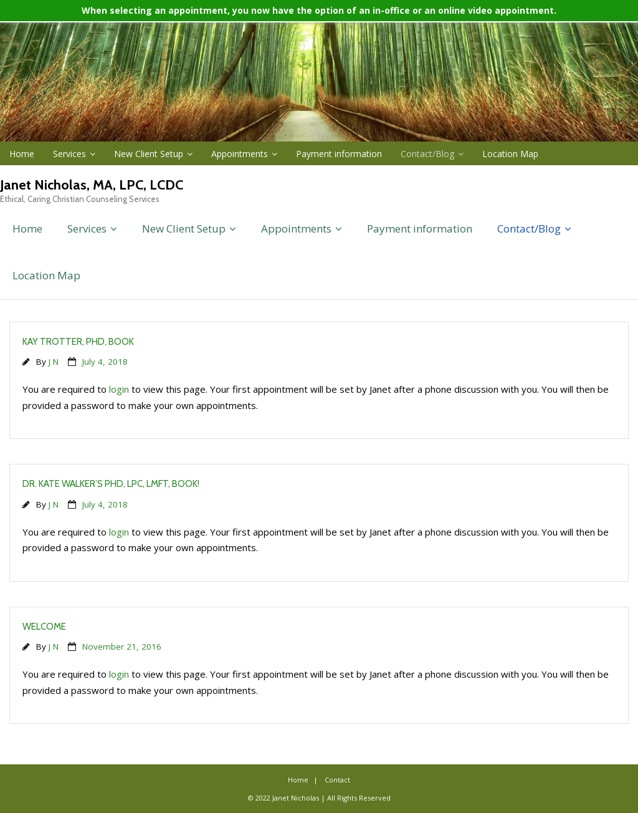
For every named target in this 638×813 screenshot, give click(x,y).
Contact (337, 779)
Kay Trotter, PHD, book (78, 341)
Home (21, 154)
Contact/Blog (427, 154)
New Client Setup (148, 154)
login (119, 389)
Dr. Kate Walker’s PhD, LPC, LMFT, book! (110, 483)
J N (54, 361)
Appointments (239, 154)
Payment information (339, 154)
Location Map (510, 154)
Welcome (44, 626)
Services (69, 154)
